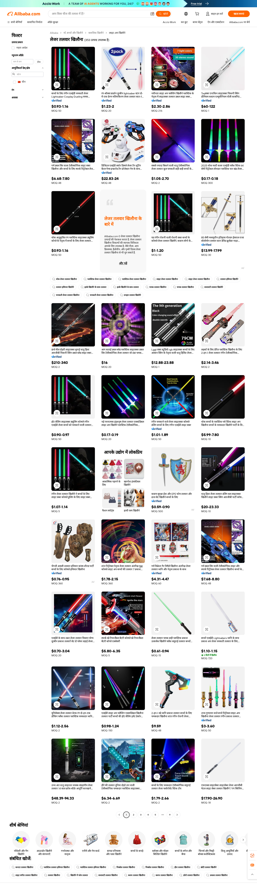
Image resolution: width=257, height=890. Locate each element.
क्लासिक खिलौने (96, 32)
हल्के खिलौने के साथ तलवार (93, 287)
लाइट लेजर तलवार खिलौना (165, 279)
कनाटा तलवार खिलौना (22, 867)
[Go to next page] (177, 814)
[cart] (197, 14)
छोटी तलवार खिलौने (206, 867)
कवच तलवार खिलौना (134, 875)
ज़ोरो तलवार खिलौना (189, 875)
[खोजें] (163, 14)
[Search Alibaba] (99, 14)
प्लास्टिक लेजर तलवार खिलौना (97, 279)
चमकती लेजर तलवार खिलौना (65, 295)
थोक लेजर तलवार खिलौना (64, 279)
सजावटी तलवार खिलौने (212, 287)
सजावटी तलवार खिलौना (106, 875)
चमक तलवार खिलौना (156, 287)
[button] (152, 14)
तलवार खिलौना (52, 875)
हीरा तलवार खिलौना (180, 867)
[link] (252, 855)
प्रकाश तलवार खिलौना (216, 875)
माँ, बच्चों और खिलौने (73, 32)
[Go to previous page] (119, 814)
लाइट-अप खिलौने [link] (117, 32)
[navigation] (27, 424)
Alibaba (54, 32)
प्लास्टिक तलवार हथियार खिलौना (55, 867)
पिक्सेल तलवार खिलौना (124, 867)
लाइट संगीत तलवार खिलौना (24, 875)
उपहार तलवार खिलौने (130, 295)
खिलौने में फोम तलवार (77, 875)
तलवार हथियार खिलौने (227, 279)
